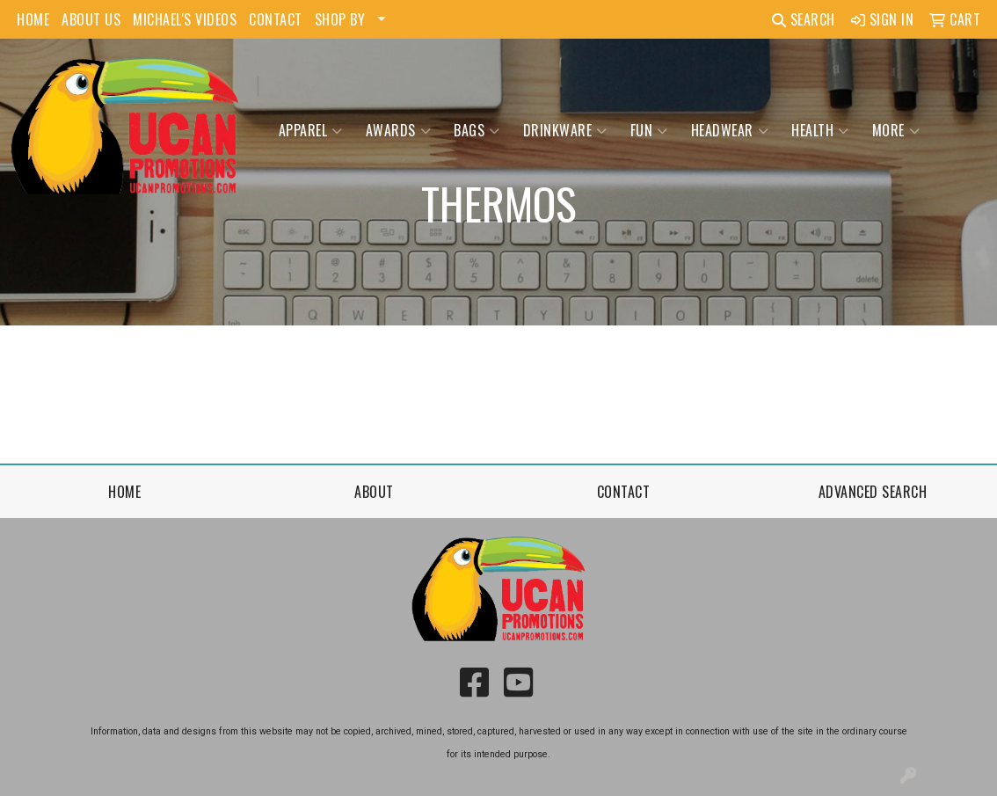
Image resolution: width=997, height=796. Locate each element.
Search (803, 19)
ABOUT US (91, 19)
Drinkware (565, 130)
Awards (399, 130)
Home (124, 491)
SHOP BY (340, 19)
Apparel (311, 130)
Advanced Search (873, 491)
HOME (33, 19)
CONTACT (275, 19)
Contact (624, 491)
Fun (649, 130)
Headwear (730, 130)
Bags (477, 130)
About (374, 491)
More (896, 130)
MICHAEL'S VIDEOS (185, 19)
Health (820, 130)
